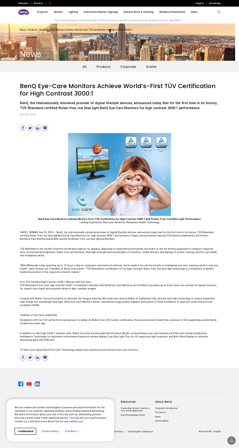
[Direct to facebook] (21, 383)
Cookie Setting (51, 431)
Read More (174, 20)
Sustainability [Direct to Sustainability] (161, 421)
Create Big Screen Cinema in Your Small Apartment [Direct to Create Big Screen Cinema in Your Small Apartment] (135, 409)
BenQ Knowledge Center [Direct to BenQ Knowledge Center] (133, 415)
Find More (72, 431)
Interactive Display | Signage (101, 12)
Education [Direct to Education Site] (23, 3)
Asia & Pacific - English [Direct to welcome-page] (210, 431)
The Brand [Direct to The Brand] (160, 412)
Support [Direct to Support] (200, 3)
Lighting (73, 12)
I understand (25, 431)
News (23, 29)
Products (33, 29)
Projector (42, 12)
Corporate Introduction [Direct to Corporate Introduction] (166, 408)
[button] (231, 440)
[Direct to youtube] (29, 383)
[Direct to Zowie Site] (48, 3)
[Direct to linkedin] (37, 383)
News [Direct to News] (157, 417)
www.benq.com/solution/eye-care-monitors (113, 349)
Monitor (58, 12)
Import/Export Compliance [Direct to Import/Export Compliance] (140, 431)
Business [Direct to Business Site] (38, 3)
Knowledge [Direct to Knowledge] (215, 3)
